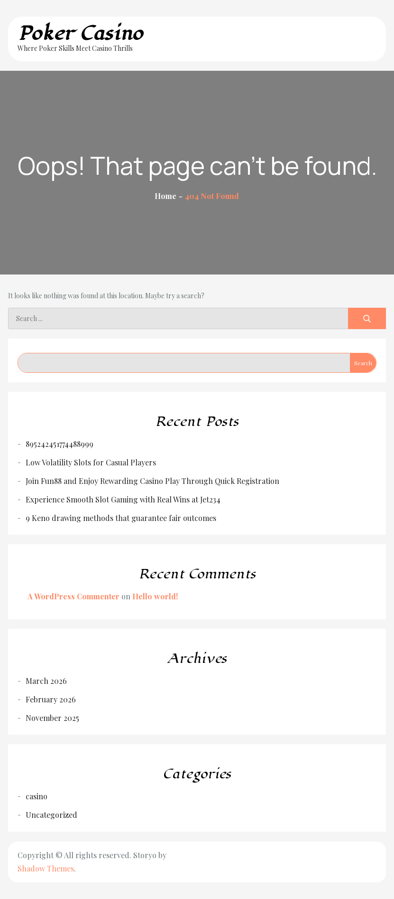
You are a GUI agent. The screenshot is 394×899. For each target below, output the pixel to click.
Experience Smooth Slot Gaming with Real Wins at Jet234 (123, 499)
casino (36, 796)
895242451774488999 (59, 444)
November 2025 (52, 718)
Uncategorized (51, 815)
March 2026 (46, 681)
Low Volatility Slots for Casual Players (91, 462)
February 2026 (51, 699)
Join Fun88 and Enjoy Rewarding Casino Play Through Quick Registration (152, 481)
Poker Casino (80, 33)
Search (363, 363)
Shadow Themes (46, 868)
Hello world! (155, 596)
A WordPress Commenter (73, 596)
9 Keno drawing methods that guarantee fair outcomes (121, 518)
